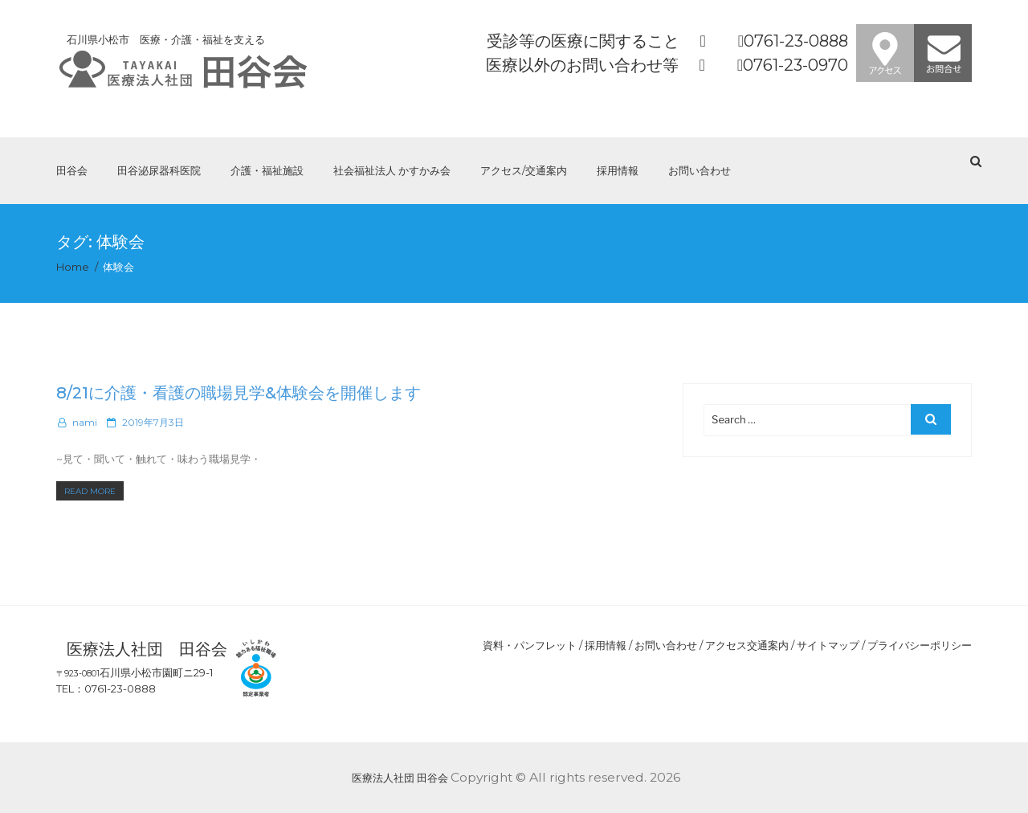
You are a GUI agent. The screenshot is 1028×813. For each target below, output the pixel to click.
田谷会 (72, 170)
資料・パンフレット (530, 645)
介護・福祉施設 (267, 170)
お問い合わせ (699, 170)
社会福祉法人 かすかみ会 (392, 170)
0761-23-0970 (795, 65)
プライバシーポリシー (919, 645)
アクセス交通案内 (747, 645)
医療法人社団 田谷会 (400, 777)
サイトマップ (828, 645)
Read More (94, 491)
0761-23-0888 (796, 41)
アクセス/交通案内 (523, 170)
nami (84, 422)
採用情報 (617, 170)
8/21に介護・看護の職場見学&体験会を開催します (238, 392)
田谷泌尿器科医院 (159, 170)
